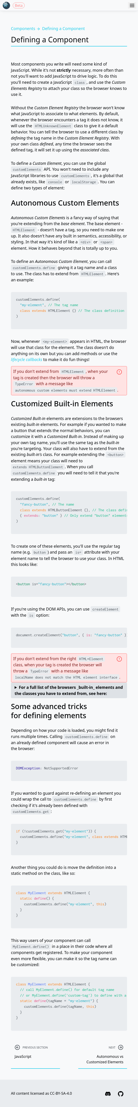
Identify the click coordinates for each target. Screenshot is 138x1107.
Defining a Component (63, 28)
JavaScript (35, 1052)
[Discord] (108, 1093)
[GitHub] (120, 1093)
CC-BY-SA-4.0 (61, 1093)
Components (23, 28)
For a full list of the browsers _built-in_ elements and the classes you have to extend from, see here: (69, 690)
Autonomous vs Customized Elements (103, 1054)
